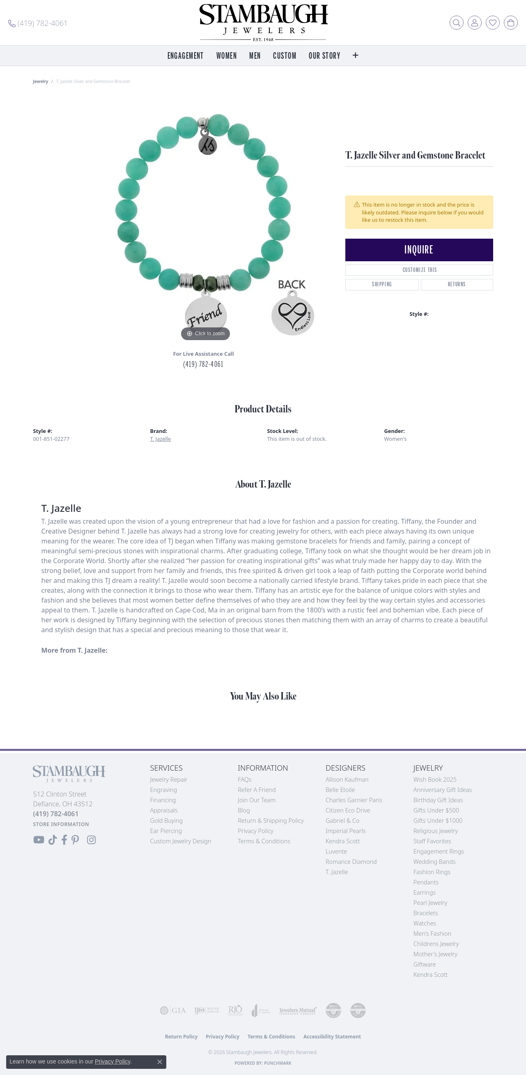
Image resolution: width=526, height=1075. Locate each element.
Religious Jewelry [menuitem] (435, 831)
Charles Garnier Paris (354, 800)
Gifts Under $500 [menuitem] (436, 810)
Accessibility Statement (332, 1036)
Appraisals (164, 810)
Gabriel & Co (342, 820)
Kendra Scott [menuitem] (430, 974)
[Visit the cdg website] (333, 1010)
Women (226, 56)
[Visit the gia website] (173, 1010)
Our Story (324, 56)
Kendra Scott (343, 841)
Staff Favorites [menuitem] (432, 841)
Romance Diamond (351, 862)
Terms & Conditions (264, 841)
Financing (163, 800)
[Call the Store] (56, 813)
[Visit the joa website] (261, 1010)
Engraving (163, 790)
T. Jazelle (160, 438)
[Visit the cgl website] (358, 1010)
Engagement (186, 56)
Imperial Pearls (346, 831)
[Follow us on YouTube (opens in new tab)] (38, 840)
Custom (284, 56)
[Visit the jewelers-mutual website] (298, 1010)
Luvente (336, 851)
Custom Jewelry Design (180, 841)
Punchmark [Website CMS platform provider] (278, 1063)
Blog (244, 810)
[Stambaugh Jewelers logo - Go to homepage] (263, 22)
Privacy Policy (255, 831)
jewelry (40, 81)
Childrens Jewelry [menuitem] (436, 944)
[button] (457, 23)
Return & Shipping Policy (271, 820)
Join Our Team (257, 800)
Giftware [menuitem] (424, 964)
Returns (457, 284)
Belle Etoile (340, 790)
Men (255, 56)
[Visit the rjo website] (235, 1010)
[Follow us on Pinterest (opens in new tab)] (75, 840)
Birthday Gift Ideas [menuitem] (438, 800)
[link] (38, 23)
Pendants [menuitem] (426, 882)
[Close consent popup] (159, 1061)
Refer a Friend (257, 790)
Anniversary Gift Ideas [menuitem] (442, 790)
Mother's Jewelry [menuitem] (435, 954)
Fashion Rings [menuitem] (431, 872)
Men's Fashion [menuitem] (432, 933)
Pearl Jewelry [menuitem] (430, 903)
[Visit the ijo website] (206, 1010)
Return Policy (181, 1036)
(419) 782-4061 (203, 364)
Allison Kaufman (347, 779)
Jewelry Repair (169, 779)
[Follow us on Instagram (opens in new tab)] (91, 840)
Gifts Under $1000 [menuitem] (438, 820)
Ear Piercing (166, 831)
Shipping (382, 284)
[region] (206, 220)
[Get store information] (61, 824)
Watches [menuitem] (424, 923)
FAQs (244, 779)
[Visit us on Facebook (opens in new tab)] (64, 840)
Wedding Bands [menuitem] (434, 862)
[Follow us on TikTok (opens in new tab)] (52, 840)
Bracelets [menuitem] (425, 913)
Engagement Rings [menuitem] (438, 851)
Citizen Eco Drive (348, 810)
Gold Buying (166, 820)
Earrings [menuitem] (424, 892)
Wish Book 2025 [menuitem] (435, 779)
